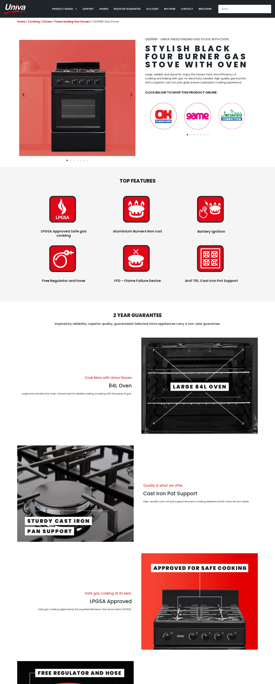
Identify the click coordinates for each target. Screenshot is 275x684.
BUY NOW (169, 8)
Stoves (47, 21)
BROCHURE (205, 8)
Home (21, 21)
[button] (23, 94)
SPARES (103, 8)
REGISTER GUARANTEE (127, 8)
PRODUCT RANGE (64, 9)
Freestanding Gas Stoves (72, 21)
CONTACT (187, 8)
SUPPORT (88, 8)
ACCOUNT (152, 8)
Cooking (34, 21)
